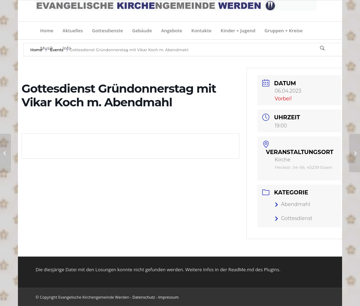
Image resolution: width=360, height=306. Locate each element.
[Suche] (319, 48)
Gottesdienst (294, 218)
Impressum (168, 297)
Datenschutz (144, 297)
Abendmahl (292, 204)
